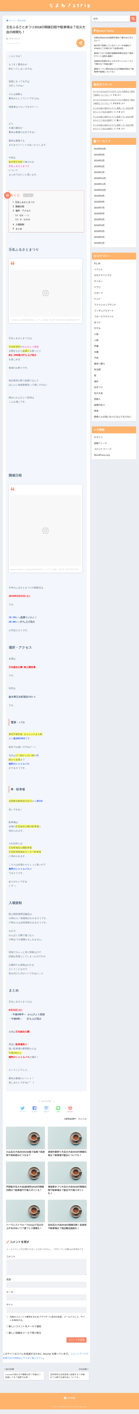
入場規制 (18, 223)
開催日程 (18, 204)
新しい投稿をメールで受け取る (25, 1336)
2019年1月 (99, 174)
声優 (96, 352)
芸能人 (97, 406)
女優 (96, 358)
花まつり (98, 394)
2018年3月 (99, 234)
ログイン (98, 445)
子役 (96, 364)
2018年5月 (99, 222)
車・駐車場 (22, 218)
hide (28, 193)
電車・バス (22, 214)
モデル (97, 333)
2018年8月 (99, 204)
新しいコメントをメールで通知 (25, 1330)
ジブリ (97, 291)
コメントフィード (103, 457)
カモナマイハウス (103, 279)
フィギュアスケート (104, 315)
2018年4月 (99, 228)
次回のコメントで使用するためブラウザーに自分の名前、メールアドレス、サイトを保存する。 (47, 1322)
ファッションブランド (105, 309)
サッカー (98, 285)
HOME (70, 1402)
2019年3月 (99, 162)
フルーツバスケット (104, 321)
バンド (97, 303)
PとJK (97, 267)
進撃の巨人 (99, 412)
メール (10, 1295)
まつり (97, 328)
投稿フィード (101, 451)
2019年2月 (99, 168)
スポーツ (98, 297)
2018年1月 (99, 246)
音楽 (96, 418)
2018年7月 (99, 210)
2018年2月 (99, 240)
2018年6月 (99, 216)
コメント (10, 1260)
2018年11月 (100, 186)
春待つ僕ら (99, 370)
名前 (9, 1283)
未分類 (97, 376)
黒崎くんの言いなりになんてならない (113, 424)
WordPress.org (102, 463)
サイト (9, 1308)
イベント (98, 273)
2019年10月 (100, 150)
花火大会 (82, 1118)
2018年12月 (100, 180)
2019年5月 (99, 156)
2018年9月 (99, 198)
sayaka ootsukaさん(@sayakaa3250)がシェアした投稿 (33, 568)
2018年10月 (100, 192)
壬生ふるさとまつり (24, 200)
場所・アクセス (22, 209)
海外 (96, 388)
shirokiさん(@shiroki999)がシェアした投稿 (29, 319)
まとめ (17, 227)
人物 (96, 340)
